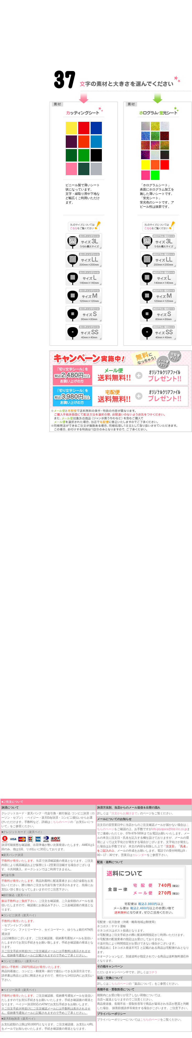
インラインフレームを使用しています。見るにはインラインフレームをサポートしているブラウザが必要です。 (96, 33)
